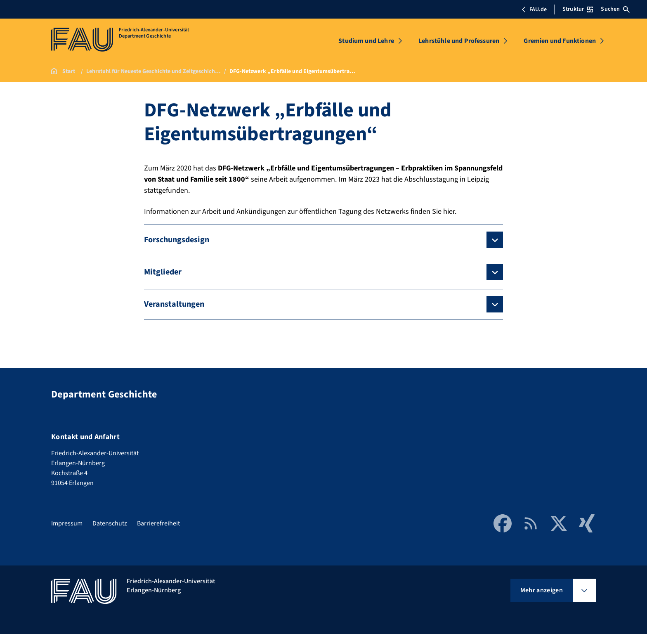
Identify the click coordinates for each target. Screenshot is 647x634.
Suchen (615, 9)
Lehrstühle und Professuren (458, 40)
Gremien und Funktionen (560, 40)
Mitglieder (163, 272)
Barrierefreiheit (158, 523)
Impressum (67, 523)
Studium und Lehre (366, 40)
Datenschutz (109, 523)
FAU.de (534, 9)
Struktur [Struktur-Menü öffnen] (577, 9)
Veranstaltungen (174, 304)
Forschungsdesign (176, 240)
